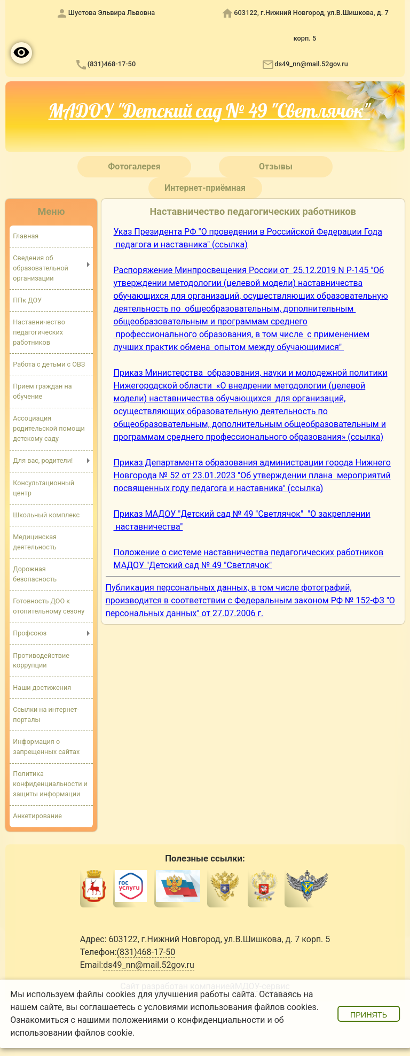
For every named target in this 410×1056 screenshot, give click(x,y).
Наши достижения (42, 688)
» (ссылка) (362, 437)
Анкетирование (37, 816)
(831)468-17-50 (112, 64)
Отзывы (276, 166)
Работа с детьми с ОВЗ (49, 364)
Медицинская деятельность (35, 542)
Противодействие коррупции (41, 660)
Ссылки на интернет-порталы (46, 714)
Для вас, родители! (43, 461)
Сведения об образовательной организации (40, 268)
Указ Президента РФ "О (160, 232)
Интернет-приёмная (205, 188)
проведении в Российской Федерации (284, 232)
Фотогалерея (134, 166)
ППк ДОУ (27, 300)
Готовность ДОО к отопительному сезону (48, 606)
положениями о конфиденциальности (188, 1020)
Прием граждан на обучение (42, 391)
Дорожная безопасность (35, 574)
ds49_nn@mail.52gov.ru (311, 64)
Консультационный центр (43, 488)
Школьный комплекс (46, 515)
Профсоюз (29, 634)
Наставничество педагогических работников (39, 332)
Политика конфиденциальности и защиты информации (50, 784)
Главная (25, 236)
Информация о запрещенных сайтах (46, 747)
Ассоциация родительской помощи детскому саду (49, 429)
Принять (368, 1015)
